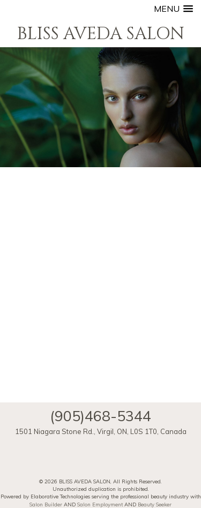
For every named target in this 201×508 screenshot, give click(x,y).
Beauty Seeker (155, 504)
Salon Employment (100, 504)
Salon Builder (45, 504)
